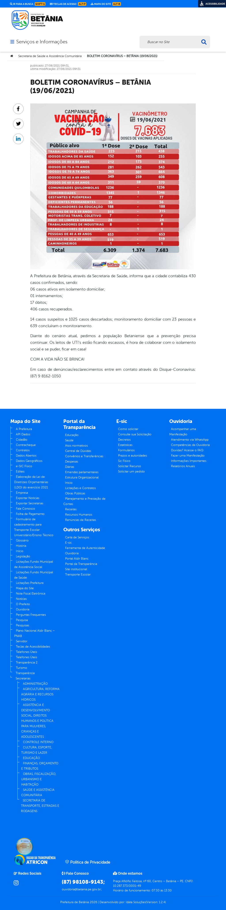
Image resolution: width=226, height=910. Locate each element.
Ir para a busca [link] (27, 4)
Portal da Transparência (81, 564)
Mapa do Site (25, 588)
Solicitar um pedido (131, 471)
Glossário (22, 540)
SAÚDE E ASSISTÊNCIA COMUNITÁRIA (38, 792)
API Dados (23, 434)
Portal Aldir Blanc (77, 558)
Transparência (25, 673)
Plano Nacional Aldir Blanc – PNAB (34, 633)
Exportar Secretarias (29, 503)
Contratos (23, 450)
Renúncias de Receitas (80, 520)
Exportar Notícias (27, 498)
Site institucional (76, 569)
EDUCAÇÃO (31, 758)
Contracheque (26, 445)
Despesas (71, 461)
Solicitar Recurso (129, 466)
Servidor (21, 641)
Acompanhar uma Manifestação (182, 431)
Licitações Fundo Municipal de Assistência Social (33, 564)
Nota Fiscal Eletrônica (30, 593)
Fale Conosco (25, 508)
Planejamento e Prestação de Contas (84, 501)
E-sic (68, 542)
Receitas (71, 509)
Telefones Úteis (26, 652)
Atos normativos (76, 445)
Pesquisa (22, 620)
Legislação (23, 556)
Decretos (124, 439)
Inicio (69, 482)
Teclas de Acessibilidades (33, 646)
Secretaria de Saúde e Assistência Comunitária (50, 56)
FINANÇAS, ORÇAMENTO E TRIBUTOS (39, 766)
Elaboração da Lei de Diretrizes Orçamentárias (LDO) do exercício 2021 (31, 482)
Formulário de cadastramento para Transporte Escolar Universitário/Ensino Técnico (33, 527)
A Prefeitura (24, 429)
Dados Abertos (26, 455)
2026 (93, 902)
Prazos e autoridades (132, 455)
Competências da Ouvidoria (190, 445)
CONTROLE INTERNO (38, 742)
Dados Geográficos (29, 461)
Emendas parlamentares (81, 472)
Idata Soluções (136, 902)
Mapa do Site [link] (106, 4)
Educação (72, 435)
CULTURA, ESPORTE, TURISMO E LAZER (36, 750)
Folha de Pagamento (30, 514)
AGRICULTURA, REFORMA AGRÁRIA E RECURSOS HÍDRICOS (40, 694)
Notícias (21, 598)
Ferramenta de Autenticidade (85, 548)
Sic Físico (124, 461)
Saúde (69, 440)
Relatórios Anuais (183, 466)
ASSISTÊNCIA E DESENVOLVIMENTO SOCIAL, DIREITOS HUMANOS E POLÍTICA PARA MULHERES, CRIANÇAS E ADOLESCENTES (37, 720)
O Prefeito (23, 604)
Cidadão (21, 439)
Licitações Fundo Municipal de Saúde (33, 575)
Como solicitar (128, 429)
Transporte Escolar (78, 574)
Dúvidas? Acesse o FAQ (187, 450)
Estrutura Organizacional (82, 477)
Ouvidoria (22, 609)
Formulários (126, 450)
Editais (20, 471)
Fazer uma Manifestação (188, 455)
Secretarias (23, 678)
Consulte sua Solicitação (134, 434)
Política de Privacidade (87, 862)
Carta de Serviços (77, 537)
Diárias (69, 466)
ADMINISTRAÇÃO (35, 683)
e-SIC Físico (24, 466)
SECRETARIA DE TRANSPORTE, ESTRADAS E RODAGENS (40, 806)
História (21, 545)
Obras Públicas (75, 493)
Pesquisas (22, 625)
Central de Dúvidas (78, 451)
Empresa (22, 492)
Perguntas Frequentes (31, 614)
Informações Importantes (188, 461)
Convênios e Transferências (84, 456)
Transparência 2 (27, 662)
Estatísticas (125, 445)
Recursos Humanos (78, 514)
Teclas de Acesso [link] (68, 4)
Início (19, 551)
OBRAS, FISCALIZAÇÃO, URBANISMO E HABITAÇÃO (38, 779)
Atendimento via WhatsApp (190, 439)
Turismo (21, 667)
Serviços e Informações (41, 41)
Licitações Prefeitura (29, 583)
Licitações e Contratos (80, 488)
